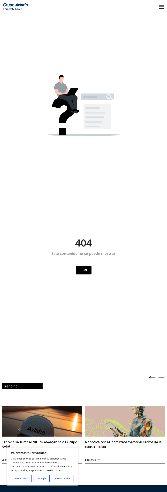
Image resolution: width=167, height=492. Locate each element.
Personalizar (21, 478)
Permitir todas (62, 478)
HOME (84, 270)
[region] (42, 466)
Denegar (41, 478)
